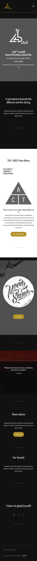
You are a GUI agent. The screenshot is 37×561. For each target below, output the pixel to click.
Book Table (19, 434)
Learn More (18, 316)
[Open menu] (33, 6)
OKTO (25, 556)
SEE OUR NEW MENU (18, 234)
